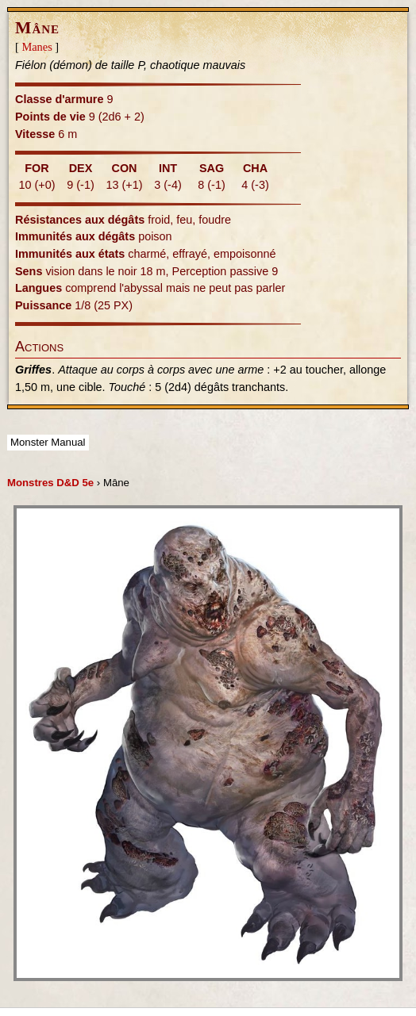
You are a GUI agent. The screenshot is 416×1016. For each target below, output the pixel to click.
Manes (36, 46)
